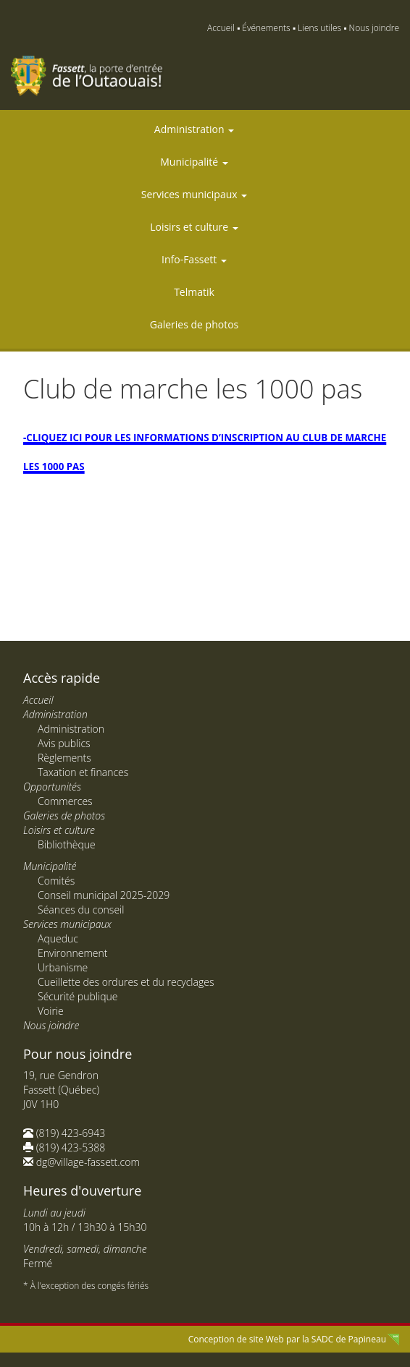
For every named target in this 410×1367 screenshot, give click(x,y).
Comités (56, 880)
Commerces (65, 801)
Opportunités (52, 786)
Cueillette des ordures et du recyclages (126, 982)
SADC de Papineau (348, 1339)
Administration (194, 129)
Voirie (51, 1011)
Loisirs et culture (194, 227)
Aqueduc (58, 938)
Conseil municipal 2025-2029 (104, 895)
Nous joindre (374, 28)
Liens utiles (319, 28)
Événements (266, 28)
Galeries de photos (194, 324)
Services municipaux (194, 194)
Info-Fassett (194, 259)
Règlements (64, 758)
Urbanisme (63, 967)
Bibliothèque (67, 844)
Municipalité (193, 162)
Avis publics (64, 743)
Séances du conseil (81, 909)
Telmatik (194, 292)
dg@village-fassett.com (88, 1162)
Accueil (221, 28)
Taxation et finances (83, 772)
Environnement (72, 953)
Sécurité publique (77, 996)
